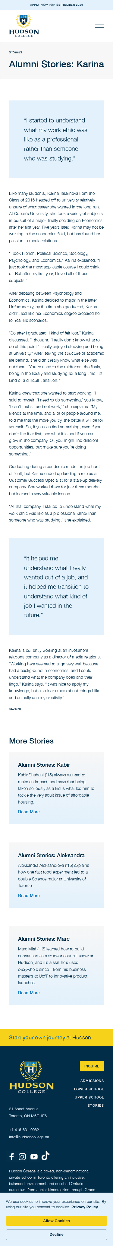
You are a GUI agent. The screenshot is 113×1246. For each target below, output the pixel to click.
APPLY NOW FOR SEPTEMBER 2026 (56, 4)
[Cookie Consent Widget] (56, 1219)
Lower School (89, 1089)
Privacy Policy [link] (84, 1207)
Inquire (91, 1066)
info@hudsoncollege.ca (29, 1137)
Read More (29, 811)
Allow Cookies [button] (56, 1221)
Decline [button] (56, 1234)
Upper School (89, 1097)
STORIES (96, 1105)
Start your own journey (37, 1037)
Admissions (92, 1081)
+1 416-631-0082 (24, 1129)
